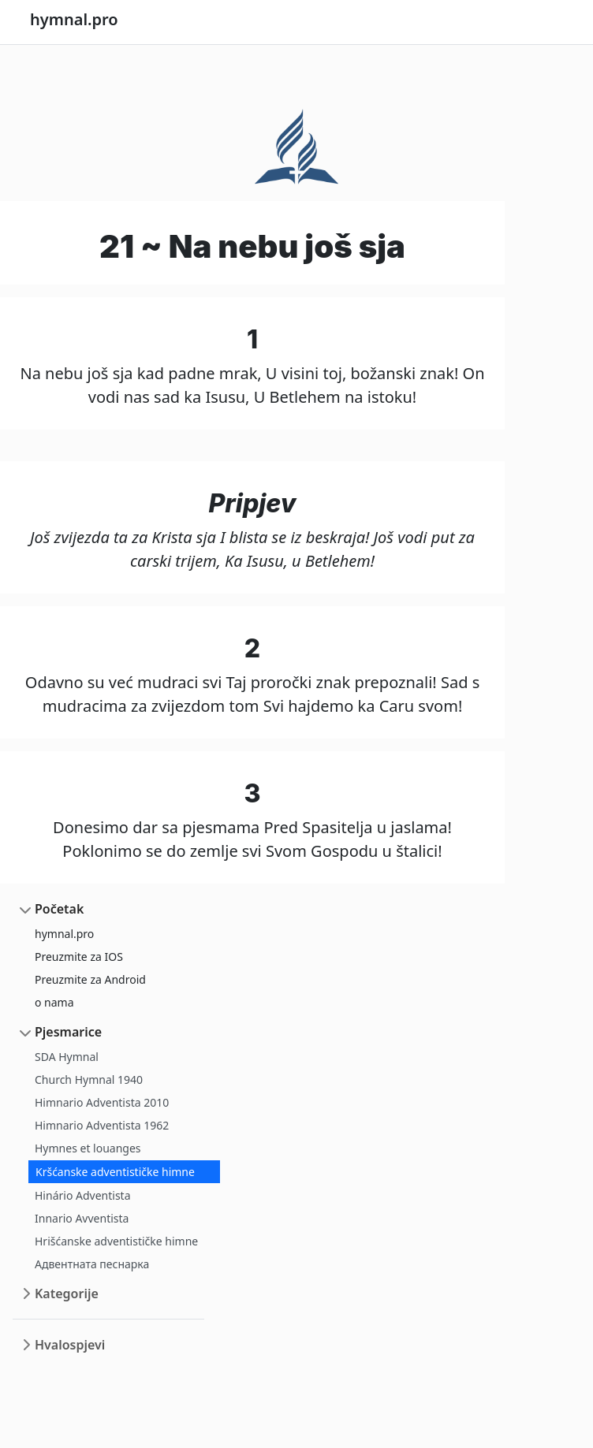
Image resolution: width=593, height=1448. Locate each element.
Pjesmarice (68, 1031)
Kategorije (67, 1293)
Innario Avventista (82, 1218)
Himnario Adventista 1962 (102, 1125)
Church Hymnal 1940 (89, 1079)
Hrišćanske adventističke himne (116, 1241)
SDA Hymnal (67, 1056)
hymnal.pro (64, 933)
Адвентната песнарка (92, 1263)
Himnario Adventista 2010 (102, 1102)
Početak (59, 909)
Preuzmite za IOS (79, 956)
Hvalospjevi (70, 1344)
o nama (54, 1002)
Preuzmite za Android (90, 979)
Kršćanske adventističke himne (115, 1171)
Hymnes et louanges (88, 1148)
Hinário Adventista (83, 1195)
